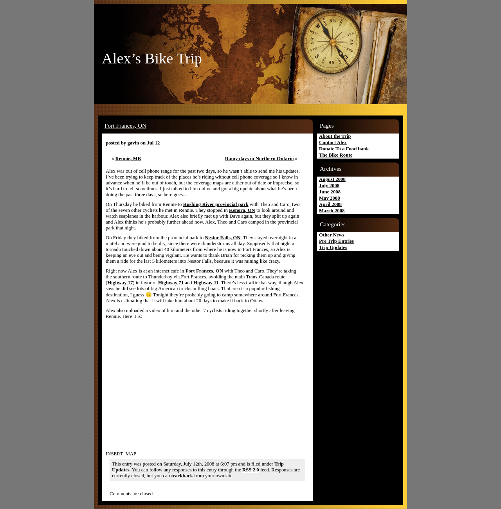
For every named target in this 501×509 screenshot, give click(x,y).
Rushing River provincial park (216, 204)
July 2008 (329, 185)
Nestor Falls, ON (222, 237)
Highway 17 (120, 282)
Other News (331, 235)
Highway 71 (171, 282)
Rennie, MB (128, 158)
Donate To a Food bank (344, 149)
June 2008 (330, 192)
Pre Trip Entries (336, 241)
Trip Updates (333, 247)
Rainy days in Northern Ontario (259, 158)
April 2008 (330, 204)
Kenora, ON (242, 210)
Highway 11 (205, 282)
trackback (182, 475)
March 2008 (332, 210)
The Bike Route (335, 155)
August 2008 (332, 179)
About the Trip (335, 136)
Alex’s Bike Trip (152, 58)
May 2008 (329, 198)
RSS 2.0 (250, 470)
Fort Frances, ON (125, 125)
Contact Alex (333, 142)
